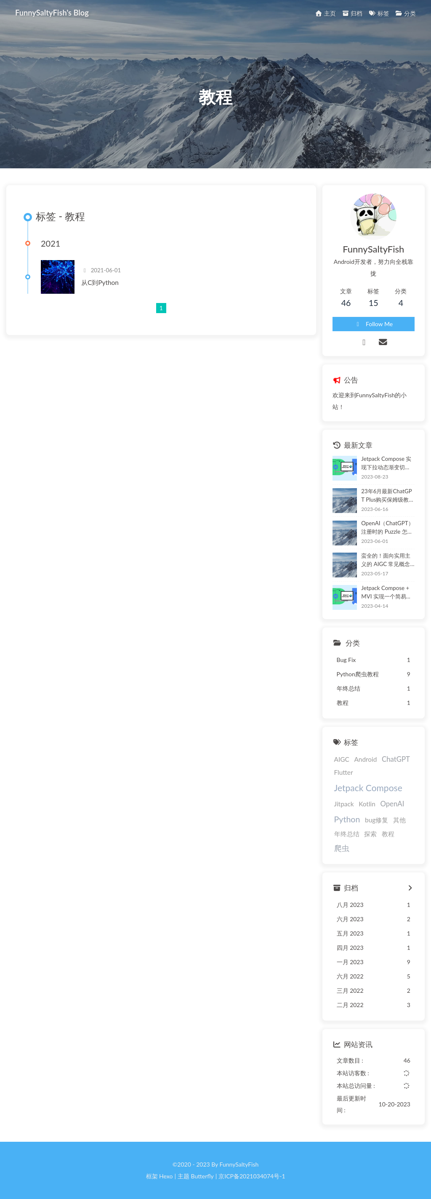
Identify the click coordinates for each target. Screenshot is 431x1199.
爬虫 (341, 848)
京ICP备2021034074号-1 (251, 1176)
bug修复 (376, 820)
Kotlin (367, 804)
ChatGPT (396, 759)
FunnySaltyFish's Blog (52, 12)
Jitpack (344, 804)
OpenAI (392, 803)
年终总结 (346, 833)
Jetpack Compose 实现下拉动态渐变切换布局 (386, 463)
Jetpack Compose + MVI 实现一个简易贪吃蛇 (386, 593)
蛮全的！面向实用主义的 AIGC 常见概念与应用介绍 (385, 560)
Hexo (166, 1176)
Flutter (343, 772)
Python (347, 819)
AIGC (341, 759)
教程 (388, 833)
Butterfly (202, 1176)
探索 (370, 833)
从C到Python (100, 282)
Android (365, 759)
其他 (399, 820)
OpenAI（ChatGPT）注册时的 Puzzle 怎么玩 (387, 528)
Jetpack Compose (368, 787)
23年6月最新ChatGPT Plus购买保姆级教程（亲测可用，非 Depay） (387, 496)
